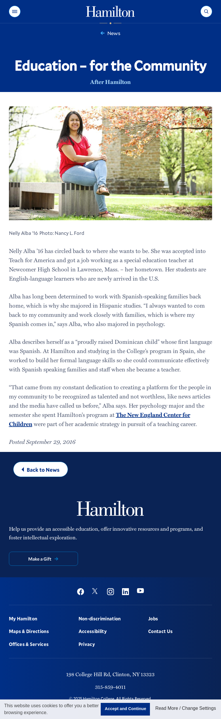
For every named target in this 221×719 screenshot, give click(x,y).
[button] (14, 11)
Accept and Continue (125, 708)
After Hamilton (110, 81)
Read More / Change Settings (185, 708)
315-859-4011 (110, 687)
